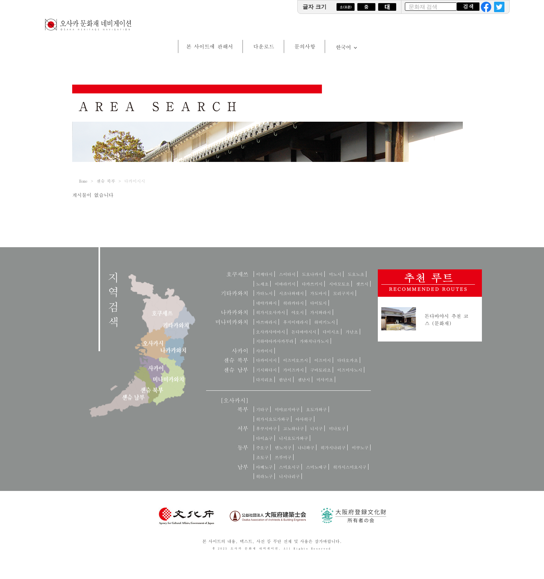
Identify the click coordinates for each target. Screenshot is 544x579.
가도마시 (318, 293)
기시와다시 (266, 370)
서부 (242, 428)
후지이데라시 (295, 322)
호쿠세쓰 (237, 274)
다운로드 (263, 46)
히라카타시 (293, 303)
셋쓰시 (362, 284)
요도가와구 (316, 409)
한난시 (285, 379)
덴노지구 (283, 447)
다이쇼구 (264, 438)
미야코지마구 (287, 409)
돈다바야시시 (303, 332)
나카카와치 (234, 312)
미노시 (335, 274)
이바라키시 (285, 284)
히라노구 (264, 476)
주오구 (262, 447)
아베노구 (264, 467)
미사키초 (324, 379)
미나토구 (337, 428)
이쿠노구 (360, 447)
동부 (242, 447)
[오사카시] (234, 400)
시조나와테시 (291, 293)
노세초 (262, 284)
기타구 (262, 409)
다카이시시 (266, 360)
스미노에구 (316, 467)
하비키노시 (324, 322)
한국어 (346, 47)
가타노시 (264, 293)
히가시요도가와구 (272, 419)
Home (83, 181)
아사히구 (304, 419)
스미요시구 (289, 467)
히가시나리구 (333, 447)
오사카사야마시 (270, 332)
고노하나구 (293, 428)
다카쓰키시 (312, 284)
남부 (242, 467)
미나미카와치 (231, 322)
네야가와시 (266, 303)
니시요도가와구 (293, 438)
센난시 (304, 379)
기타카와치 (234, 293)
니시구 (316, 428)
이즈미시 (322, 360)
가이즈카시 (293, 370)
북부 (242, 409)
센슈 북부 (105, 181)
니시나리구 (289, 476)
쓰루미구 (283, 457)
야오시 (297, 312)
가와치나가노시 (314, 341)
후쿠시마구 (266, 428)
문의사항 (305, 46)
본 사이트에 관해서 (209, 46)
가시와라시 (320, 312)
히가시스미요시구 (349, 467)
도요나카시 (312, 274)
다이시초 (331, 332)
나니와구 (306, 447)
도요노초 (356, 274)
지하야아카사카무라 (275, 341)
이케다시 (264, 274)
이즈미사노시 (349, 370)
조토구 (262, 457)
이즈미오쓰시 (295, 360)
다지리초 (264, 379)
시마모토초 (339, 284)
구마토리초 (320, 370)
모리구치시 (343, 293)
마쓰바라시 (266, 322)
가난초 (352, 332)
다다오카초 (347, 360)
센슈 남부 (235, 370)
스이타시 (287, 274)
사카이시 (264, 351)
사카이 (240, 351)
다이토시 (318, 303)
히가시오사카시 (270, 312)
